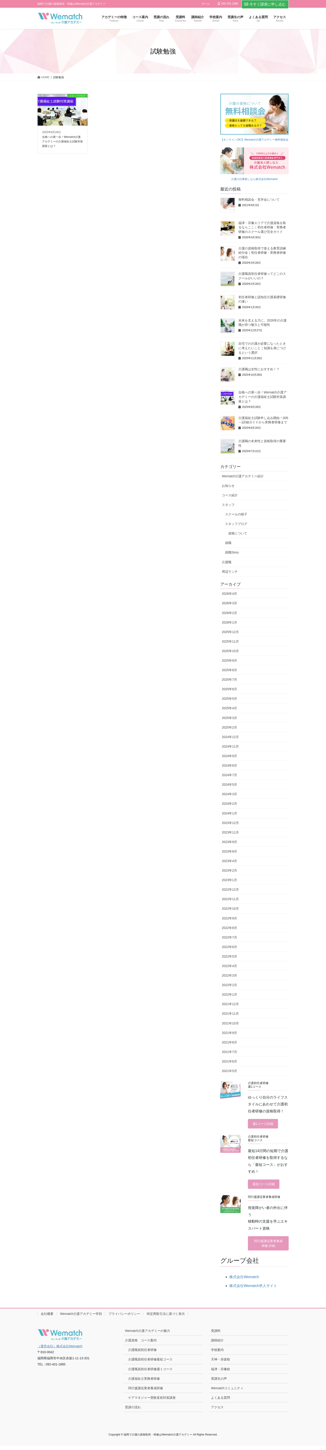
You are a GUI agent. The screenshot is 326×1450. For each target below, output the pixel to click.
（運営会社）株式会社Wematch (59, 1350)
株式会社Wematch (244, 1281)
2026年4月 (229, 593)
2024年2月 (229, 803)
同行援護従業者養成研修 (145, 1392)
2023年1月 (229, 880)
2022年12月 (230, 889)
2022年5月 (229, 956)
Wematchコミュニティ (227, 1392)
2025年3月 (229, 718)
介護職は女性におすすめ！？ (259, 369)
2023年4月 (229, 861)
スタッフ (228, 505)
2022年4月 (229, 966)
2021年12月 (230, 1004)
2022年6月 (229, 947)
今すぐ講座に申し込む (265, 4)
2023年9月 (229, 842)
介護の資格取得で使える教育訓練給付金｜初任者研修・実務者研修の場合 (262, 252)
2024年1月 (229, 813)
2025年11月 (230, 641)
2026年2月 (229, 613)
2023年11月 (230, 832)
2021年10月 (230, 1023)
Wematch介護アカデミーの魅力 (147, 1335)
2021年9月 (229, 1033)
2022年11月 (230, 899)
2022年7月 (229, 937)
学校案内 (217, 1354)
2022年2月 (229, 985)
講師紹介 (217, 1344)
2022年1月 (229, 994)
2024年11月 (230, 746)
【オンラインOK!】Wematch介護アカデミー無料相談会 (254, 139)
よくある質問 (220, 1402)
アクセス (217, 1411)
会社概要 (47, 1318)
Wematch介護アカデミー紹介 (243, 476)
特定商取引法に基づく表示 (166, 1318)
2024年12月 (230, 737)
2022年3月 (229, 975)
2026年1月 (229, 622)
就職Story (232, 552)
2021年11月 (230, 1013)
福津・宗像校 (220, 1373)
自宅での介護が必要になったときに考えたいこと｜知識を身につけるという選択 (262, 348)
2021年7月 (229, 1052)
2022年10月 (230, 908)
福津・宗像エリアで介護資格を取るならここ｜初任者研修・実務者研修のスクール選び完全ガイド (262, 227)
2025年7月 (229, 679)
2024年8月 (229, 765)
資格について (237, 533)
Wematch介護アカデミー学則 (81, 1318)
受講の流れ (133, 1411)
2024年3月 (229, 794)
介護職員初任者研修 (142, 1354)
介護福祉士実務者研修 (144, 1383)
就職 (228, 543)
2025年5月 (229, 698)
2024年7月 (229, 775)
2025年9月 (229, 660)
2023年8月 (229, 851)
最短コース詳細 (265, 1186)
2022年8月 (229, 928)
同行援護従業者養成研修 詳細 (268, 1246)
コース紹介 (230, 495)
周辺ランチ (230, 571)
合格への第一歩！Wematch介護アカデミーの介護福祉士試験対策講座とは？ (262, 396)
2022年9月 (229, 918)
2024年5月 (229, 784)
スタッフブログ (236, 524)
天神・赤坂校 (220, 1364)
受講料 (216, 1335)
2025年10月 (230, 651)
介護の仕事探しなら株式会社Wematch (254, 179)
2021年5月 (229, 1071)
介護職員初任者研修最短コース (150, 1364)
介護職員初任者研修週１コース (150, 1373)
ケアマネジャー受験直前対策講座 (152, 1402)
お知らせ (228, 485)
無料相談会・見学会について (259, 199)
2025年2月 (229, 727)
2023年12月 (230, 823)
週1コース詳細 (265, 1124)
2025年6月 (229, 689)
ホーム (206, 3)
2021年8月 (229, 1042)
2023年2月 (229, 870)
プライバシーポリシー (124, 1318)
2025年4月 (229, 708)
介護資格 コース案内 (141, 1344)
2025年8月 (229, 670)
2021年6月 (229, 1061)
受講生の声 (219, 1383)
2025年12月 (230, 632)
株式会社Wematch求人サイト (253, 1290)
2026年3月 (229, 603)
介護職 (226, 562)
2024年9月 (229, 756)
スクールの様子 (236, 514)
